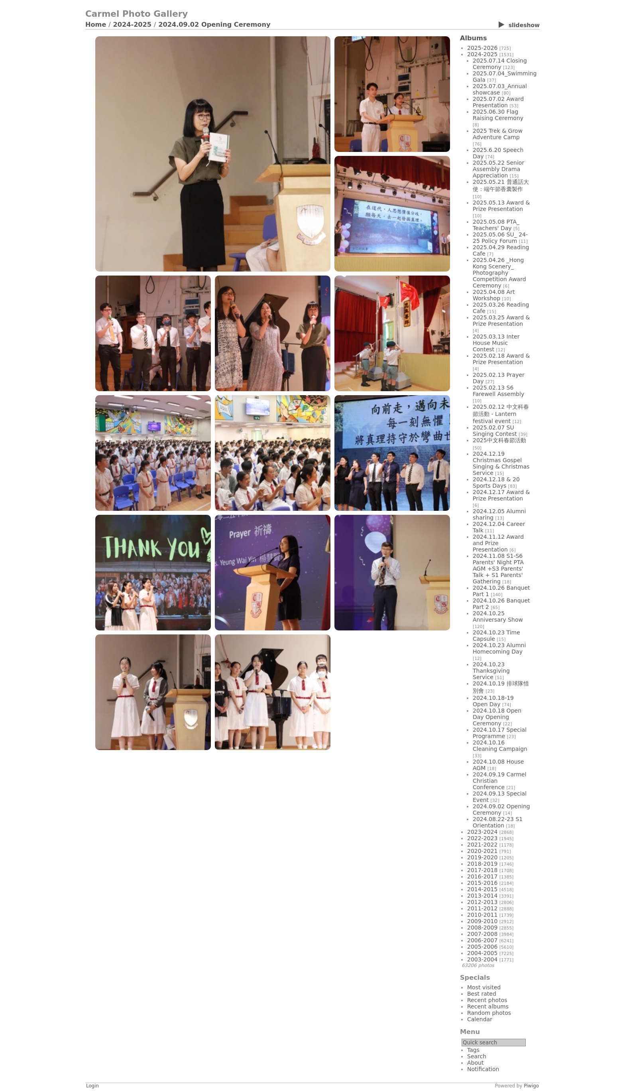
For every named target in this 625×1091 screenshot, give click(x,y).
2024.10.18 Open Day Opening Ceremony (497, 717)
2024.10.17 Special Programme (500, 733)
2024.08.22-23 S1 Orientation (498, 822)
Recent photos (487, 1000)
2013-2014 (482, 895)
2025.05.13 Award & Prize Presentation (501, 205)
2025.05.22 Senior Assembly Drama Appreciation (498, 169)
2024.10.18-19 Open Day (493, 701)
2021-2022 (482, 844)
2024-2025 (132, 24)
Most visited (484, 987)
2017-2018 (482, 870)
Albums (473, 38)
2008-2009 (482, 927)
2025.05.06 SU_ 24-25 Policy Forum (500, 237)
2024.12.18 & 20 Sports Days (496, 482)
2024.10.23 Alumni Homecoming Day (499, 648)
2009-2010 (482, 921)
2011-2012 (482, 908)
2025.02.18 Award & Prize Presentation (501, 359)
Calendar (479, 1019)
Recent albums (488, 1006)
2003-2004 (482, 959)
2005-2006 (482, 946)
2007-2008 (482, 934)
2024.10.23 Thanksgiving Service (491, 670)
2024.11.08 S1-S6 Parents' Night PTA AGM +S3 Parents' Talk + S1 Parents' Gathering (498, 569)
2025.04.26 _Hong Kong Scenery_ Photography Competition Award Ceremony (499, 273)
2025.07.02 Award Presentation (498, 102)
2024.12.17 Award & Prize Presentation (501, 495)
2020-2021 (482, 851)
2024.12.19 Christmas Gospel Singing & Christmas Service (501, 463)
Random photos (489, 1013)
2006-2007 (482, 940)
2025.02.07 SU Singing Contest (495, 430)
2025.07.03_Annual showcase (500, 89)
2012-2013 (482, 902)
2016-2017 (482, 876)
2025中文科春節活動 (499, 440)
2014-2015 (482, 889)
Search (476, 1056)
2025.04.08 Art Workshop (494, 295)
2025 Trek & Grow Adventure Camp (498, 134)
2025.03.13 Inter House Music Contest (496, 343)
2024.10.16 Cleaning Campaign (500, 745)
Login (92, 1086)
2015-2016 (482, 883)
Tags (473, 1050)
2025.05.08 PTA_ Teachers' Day (496, 225)
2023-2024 (482, 832)
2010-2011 (482, 915)
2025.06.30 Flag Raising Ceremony (498, 114)
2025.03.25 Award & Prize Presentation (501, 320)
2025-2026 (482, 48)
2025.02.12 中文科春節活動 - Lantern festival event (501, 414)
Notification (483, 1069)
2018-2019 (482, 864)
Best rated (481, 994)
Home (95, 24)
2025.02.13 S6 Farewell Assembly (498, 390)
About (475, 1062)
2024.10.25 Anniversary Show (498, 616)
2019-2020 (482, 857)
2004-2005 (482, 953)
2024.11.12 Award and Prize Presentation (498, 543)
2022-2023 (482, 838)
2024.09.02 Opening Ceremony (214, 24)
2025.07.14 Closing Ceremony (500, 63)
